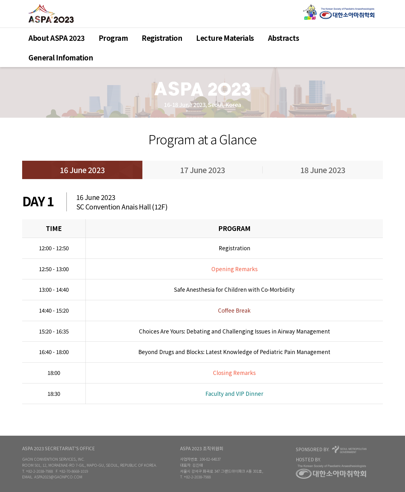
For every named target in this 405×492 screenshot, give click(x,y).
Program (113, 38)
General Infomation (60, 57)
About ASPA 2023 (56, 38)
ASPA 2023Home (51, 13)
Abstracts (283, 38)
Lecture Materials (225, 38)
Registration (162, 38)
